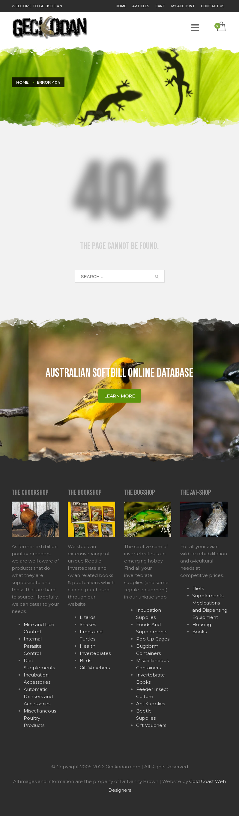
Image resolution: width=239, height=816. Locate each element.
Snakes (88, 624)
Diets (198, 588)
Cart (160, 6)
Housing (201, 624)
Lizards (87, 617)
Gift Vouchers (95, 667)
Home (121, 6)
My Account (183, 6)
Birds (85, 660)
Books (199, 631)
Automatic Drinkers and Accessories (38, 696)
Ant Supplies (150, 703)
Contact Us (213, 6)
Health (87, 646)
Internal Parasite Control (33, 646)
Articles (140, 6)
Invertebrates (95, 653)
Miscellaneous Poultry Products (40, 718)
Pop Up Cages (152, 639)
